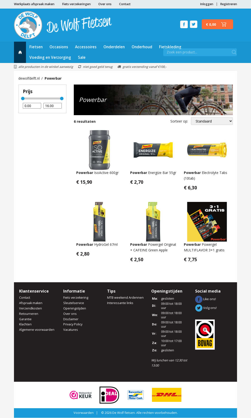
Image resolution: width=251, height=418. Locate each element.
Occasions (59, 47)
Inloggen (206, 4)
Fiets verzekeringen (76, 4)
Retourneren (28, 314)
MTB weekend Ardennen (125, 298)
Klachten (25, 325)
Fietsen (36, 47)
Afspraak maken (30, 303)
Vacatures (70, 330)
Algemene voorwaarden (36, 330)
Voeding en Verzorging (50, 58)
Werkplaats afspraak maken (34, 4)
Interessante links (120, 303)
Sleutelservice (73, 303)
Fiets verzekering (75, 298)
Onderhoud (142, 47)
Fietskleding (170, 47)
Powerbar (53, 78)
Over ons (105, 4)
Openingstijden (74, 309)
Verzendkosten (30, 309)
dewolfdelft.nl (29, 78)
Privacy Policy (72, 325)
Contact (125, 4)
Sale (82, 58)
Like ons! (205, 299)
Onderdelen (114, 47)
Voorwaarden (84, 413)
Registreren (228, 4)
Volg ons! (206, 308)
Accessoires (86, 47)
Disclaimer (70, 319)
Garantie (25, 319)
